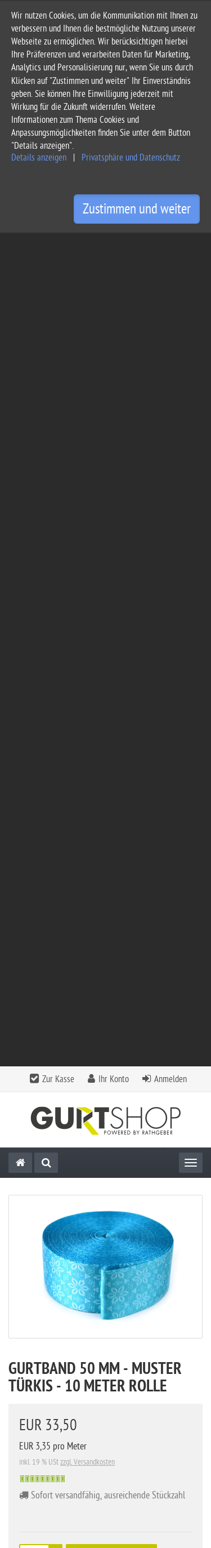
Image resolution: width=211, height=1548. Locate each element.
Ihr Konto (113, 246)
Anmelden (170, 246)
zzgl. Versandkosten (87, 629)
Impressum (27, 1372)
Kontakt (104, 1276)
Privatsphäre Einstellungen (56, 1426)
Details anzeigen (38, 158)
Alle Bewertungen (62, 1119)
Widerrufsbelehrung (44, 1408)
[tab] (105, 1279)
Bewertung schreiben (151, 1119)
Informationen (104, 1307)
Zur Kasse (58, 246)
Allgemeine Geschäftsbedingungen (70, 1354)
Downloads (42, 967)
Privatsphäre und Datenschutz (131, 158)
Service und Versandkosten (56, 1336)
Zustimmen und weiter (137, 209)
